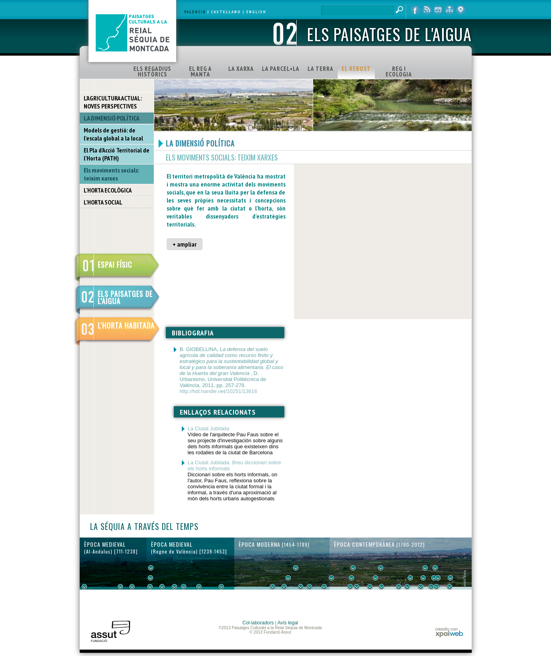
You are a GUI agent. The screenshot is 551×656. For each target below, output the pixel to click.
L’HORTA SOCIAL (103, 202)
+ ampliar (185, 244)
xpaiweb (449, 632)
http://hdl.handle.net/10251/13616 (218, 391)
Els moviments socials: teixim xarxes (111, 174)
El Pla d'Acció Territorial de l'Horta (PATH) (116, 154)
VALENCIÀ (195, 11)
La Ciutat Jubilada (208, 428)
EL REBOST (356, 68)
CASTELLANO (226, 11)
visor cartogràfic (460, 10)
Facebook (415, 10)
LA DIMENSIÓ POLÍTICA (111, 118)
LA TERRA (321, 68)
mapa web (449, 10)
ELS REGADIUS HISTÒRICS (152, 71)
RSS (427, 10)
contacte (438, 10)
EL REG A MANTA (200, 71)
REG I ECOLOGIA (399, 71)
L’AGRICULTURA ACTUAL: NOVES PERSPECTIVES (113, 102)
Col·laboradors (258, 623)
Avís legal (288, 623)
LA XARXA (241, 68)
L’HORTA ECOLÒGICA (108, 190)
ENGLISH (256, 11)
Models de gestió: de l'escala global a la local (113, 134)
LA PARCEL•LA (281, 68)
